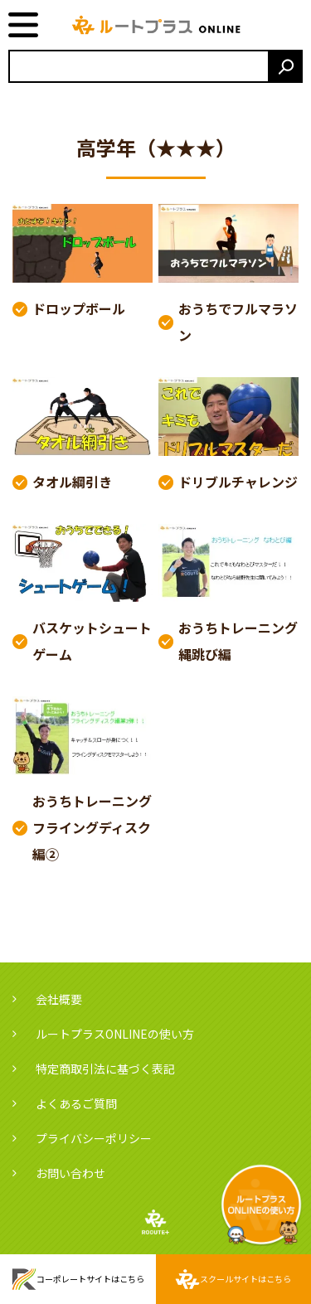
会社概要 (59, 999)
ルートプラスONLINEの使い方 (115, 1033)
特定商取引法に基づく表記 (105, 1068)
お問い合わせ (70, 1173)
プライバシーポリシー (94, 1138)
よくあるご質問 (76, 1103)
